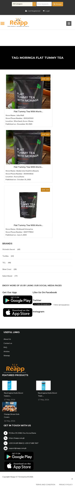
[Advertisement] (37, 34)
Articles (7, 290)
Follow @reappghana (61, 243)
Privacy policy (66, 423)
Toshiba (5, 194)
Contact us (8, 281)
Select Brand (7, 214)
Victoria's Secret (8, 188)
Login (46, 11)
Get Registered (32, 11)
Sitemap (7, 294)
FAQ (5, 285)
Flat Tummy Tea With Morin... (20, 108)
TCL (4, 201)
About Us (7, 277)
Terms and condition (45, 423)
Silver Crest (6, 207)
